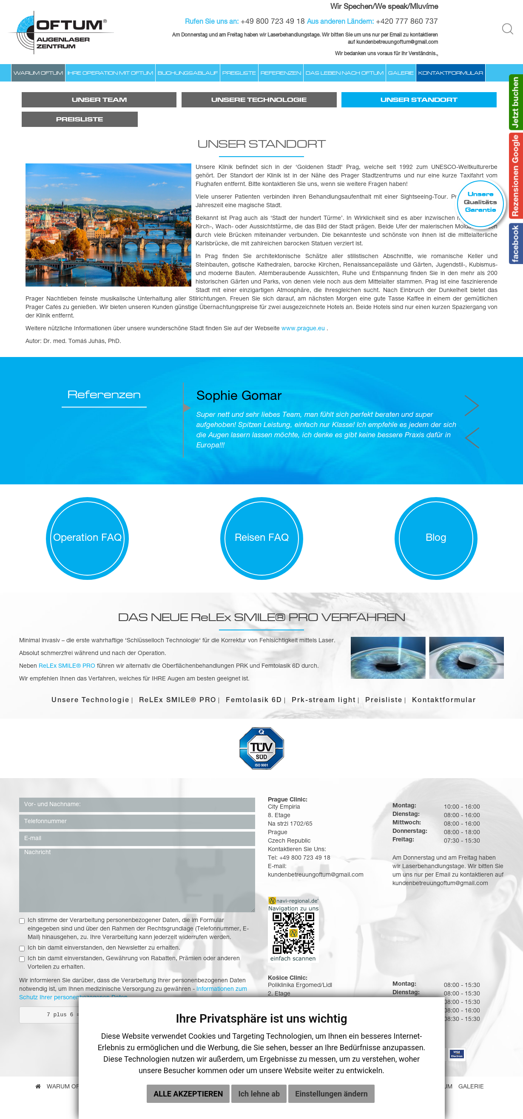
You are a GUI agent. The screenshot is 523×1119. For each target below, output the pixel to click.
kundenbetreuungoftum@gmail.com (440, 884)
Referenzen (281, 73)
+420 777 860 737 (407, 22)
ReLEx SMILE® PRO (177, 700)
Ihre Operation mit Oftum (110, 73)
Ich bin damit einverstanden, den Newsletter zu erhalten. (99, 948)
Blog (436, 539)
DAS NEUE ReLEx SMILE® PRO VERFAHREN (261, 617)
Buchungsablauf (188, 73)
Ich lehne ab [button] (259, 1099)
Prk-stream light (324, 700)
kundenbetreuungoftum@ (385, 42)
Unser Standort (419, 99)
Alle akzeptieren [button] (188, 1099)
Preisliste (239, 73)
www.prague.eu (303, 329)
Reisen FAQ (262, 539)
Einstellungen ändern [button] (331, 1099)
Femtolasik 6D (254, 700)
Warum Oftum (38, 73)
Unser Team (99, 99)
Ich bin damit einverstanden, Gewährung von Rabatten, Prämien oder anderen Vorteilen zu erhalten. (129, 963)
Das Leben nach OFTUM (345, 73)
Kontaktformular (450, 73)
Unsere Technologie (259, 99)
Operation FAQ (87, 539)
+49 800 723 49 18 (273, 22)
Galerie (401, 73)
